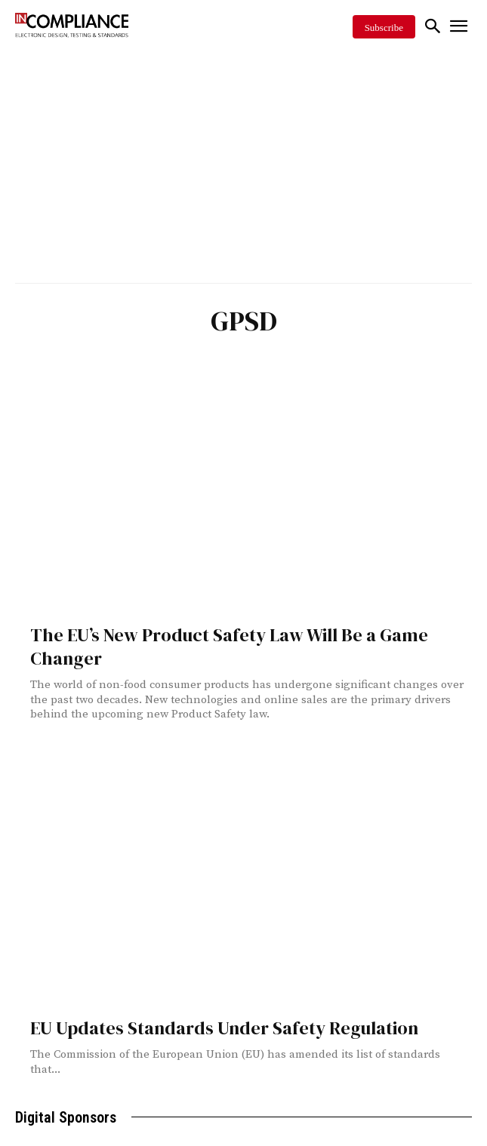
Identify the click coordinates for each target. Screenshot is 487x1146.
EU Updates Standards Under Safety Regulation (224, 1027)
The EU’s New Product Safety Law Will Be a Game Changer (229, 646)
